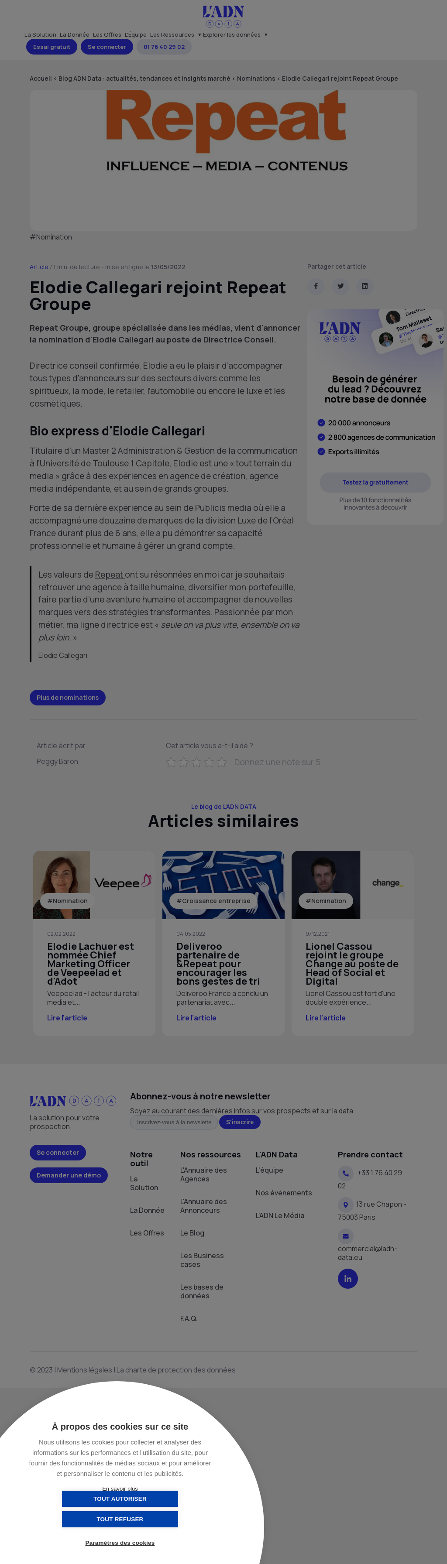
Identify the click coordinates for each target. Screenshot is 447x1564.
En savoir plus (120, 1488)
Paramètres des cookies (120, 1543)
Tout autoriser (76, 1519)
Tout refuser (163, 1519)
